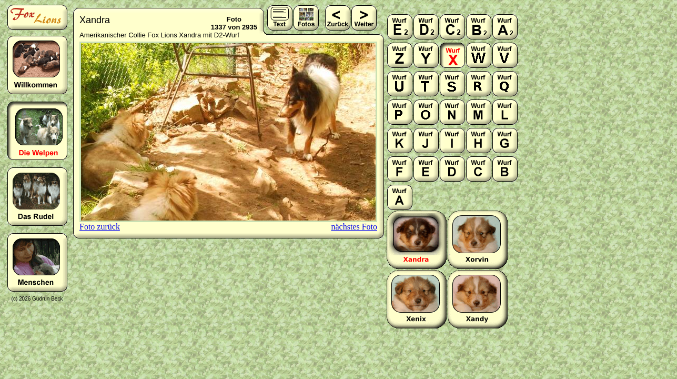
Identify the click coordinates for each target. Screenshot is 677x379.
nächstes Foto (354, 226)
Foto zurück (99, 226)
